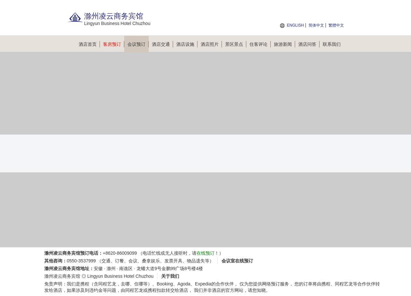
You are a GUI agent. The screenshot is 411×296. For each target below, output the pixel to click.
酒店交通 (162, 44)
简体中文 (316, 25)
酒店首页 (89, 44)
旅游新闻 (284, 44)
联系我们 (332, 44)
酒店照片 (211, 44)
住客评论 (260, 44)
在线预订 (205, 253)
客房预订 (113, 44)
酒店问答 (308, 44)
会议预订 (138, 44)
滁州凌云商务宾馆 (62, 276)
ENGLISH (295, 25)
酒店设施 (186, 44)
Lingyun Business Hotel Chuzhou (120, 276)
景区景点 (235, 44)
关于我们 (170, 276)
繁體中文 (336, 25)
